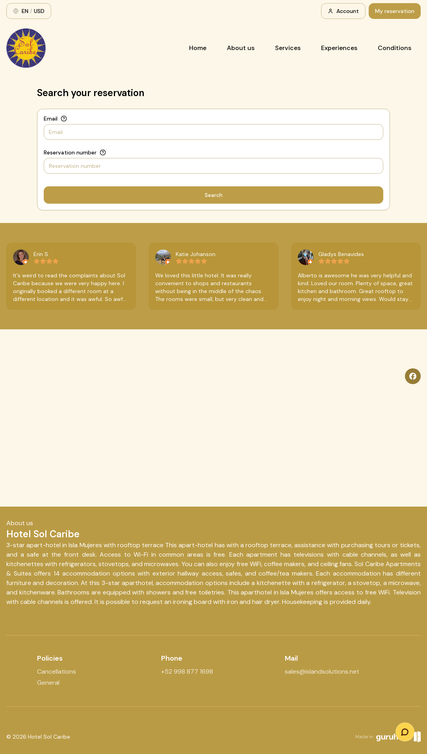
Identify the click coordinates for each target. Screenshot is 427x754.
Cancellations (56, 671)
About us (240, 48)
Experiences (339, 48)
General (48, 682)
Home (197, 48)
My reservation (394, 11)
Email (51, 118)
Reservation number (70, 152)
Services (288, 48)
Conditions (394, 48)
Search (214, 195)
